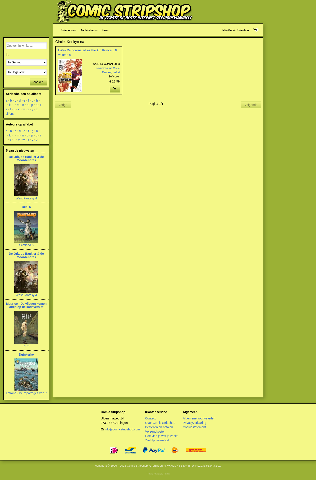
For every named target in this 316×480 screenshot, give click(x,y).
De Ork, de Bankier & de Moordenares (26, 158)
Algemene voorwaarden (199, 418)
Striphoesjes (68, 30)
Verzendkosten (155, 431)
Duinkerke (26, 354)
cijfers (10, 113)
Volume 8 (64, 55)
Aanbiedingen (89, 30)
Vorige (63, 105)
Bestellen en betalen (159, 427)
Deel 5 (26, 207)
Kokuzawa (102, 68)
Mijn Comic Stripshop (236, 30)
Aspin (167, 473)
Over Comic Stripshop (160, 422)
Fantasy (106, 72)
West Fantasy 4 (26, 198)
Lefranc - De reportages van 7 (26, 393)
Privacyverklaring (194, 422)
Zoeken (38, 82)
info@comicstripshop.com (122, 429)
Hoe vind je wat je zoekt (161, 436)
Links (105, 30)
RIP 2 (26, 346)
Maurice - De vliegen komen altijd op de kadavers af (26, 305)
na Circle (114, 68)
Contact (150, 418)
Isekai (116, 72)
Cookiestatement (194, 427)
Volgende (251, 105)
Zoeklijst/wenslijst (157, 440)
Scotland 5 (26, 245)
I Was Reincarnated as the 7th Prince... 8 (87, 50)
